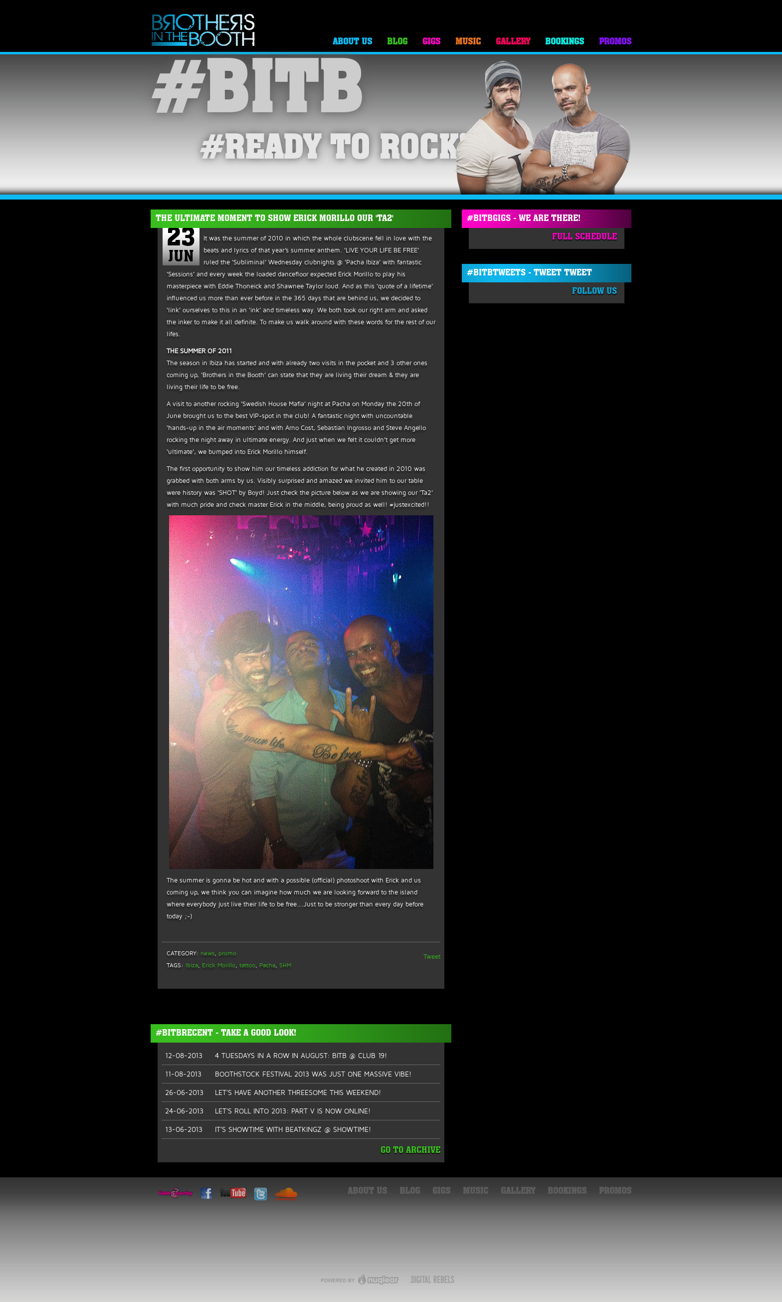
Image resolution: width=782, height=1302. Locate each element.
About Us (352, 42)
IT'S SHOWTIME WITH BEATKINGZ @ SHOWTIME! (268, 1129)
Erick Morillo (218, 965)
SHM (285, 965)
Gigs (431, 42)
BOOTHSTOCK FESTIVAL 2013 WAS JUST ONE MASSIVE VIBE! (288, 1074)
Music (468, 42)
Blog (397, 42)
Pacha (267, 965)
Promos (615, 42)
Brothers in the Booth (203, 30)
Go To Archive (410, 1150)
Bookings (564, 42)
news (207, 953)
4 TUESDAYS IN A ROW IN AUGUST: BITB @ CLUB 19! (276, 1056)
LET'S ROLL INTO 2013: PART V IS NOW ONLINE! (268, 1111)
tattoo (247, 965)
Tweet (431, 956)
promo (227, 953)
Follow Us (594, 291)
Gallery (513, 42)
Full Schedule (584, 237)
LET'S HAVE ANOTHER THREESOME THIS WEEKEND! (273, 1092)
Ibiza (192, 965)
